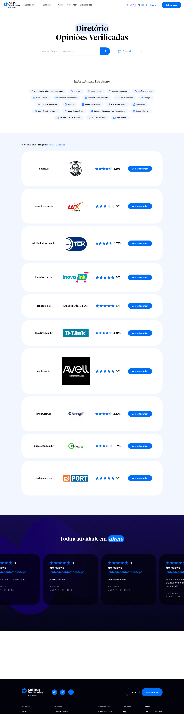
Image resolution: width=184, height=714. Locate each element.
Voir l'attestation (140, 168)
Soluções (48, 5)
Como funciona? (105, 712)
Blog (124, 712)
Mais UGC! (129, 5)
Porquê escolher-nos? (154, 711)
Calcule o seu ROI (61, 712)
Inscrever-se (152, 692)
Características (33, 5)
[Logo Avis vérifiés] (12, 5)
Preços (60, 5)
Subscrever (171, 5)
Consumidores (87, 5)
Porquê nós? (71, 5)
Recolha (24, 712)
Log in (153, 5)
